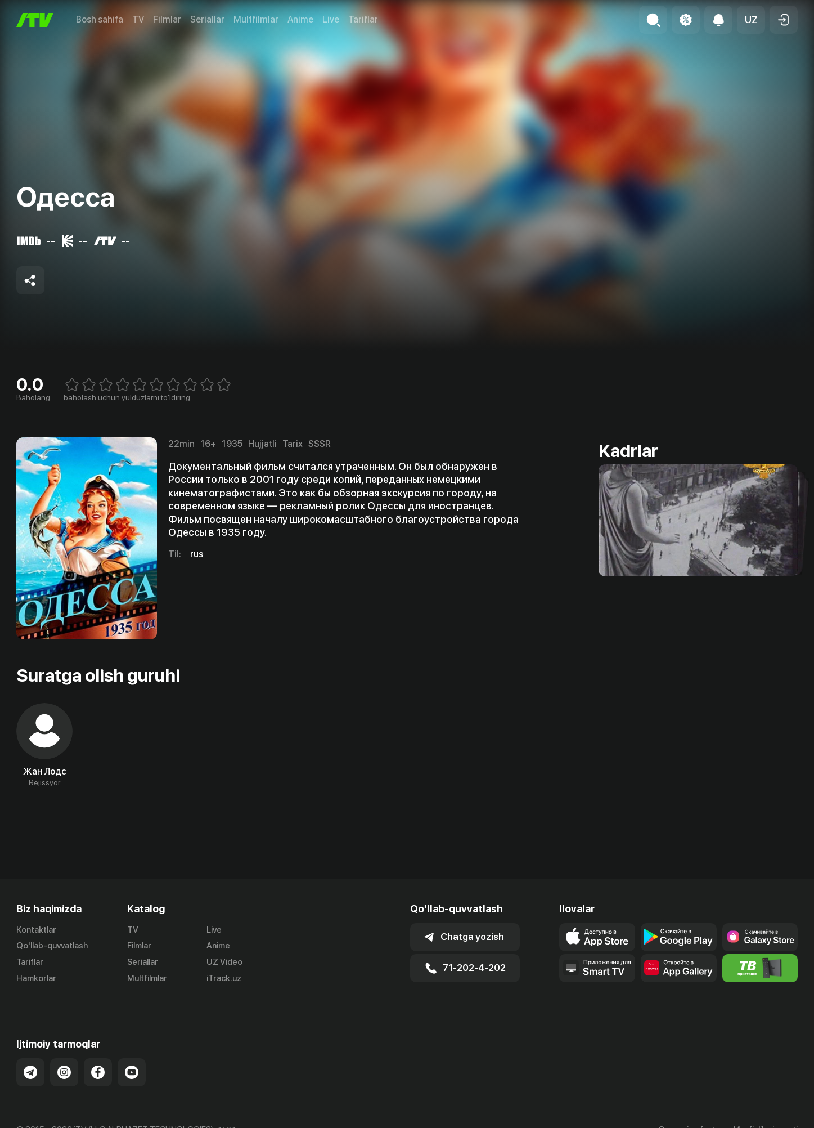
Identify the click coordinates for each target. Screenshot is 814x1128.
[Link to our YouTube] (132, 1060)
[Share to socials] (30, 280)
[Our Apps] (597, 968)
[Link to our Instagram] (64, 1060)
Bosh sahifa (99, 19)
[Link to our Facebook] (98, 1060)
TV (138, 19)
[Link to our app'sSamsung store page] (760, 937)
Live (330, 19)
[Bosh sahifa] (34, 20)
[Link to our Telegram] (30, 1060)
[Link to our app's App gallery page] (679, 968)
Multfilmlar (255, 19)
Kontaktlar (36, 930)
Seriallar (207, 19)
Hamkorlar (36, 978)
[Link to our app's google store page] (679, 937)
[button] (751, 20)
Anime (300, 19)
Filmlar (167, 19)
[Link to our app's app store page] (597, 937)
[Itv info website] (760, 968)
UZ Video (224, 962)
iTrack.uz (223, 978)
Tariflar (363, 19)
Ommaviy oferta (688, 1118)
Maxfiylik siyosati (765, 1118)
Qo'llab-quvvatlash (52, 946)
